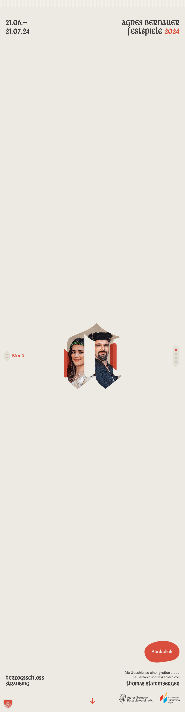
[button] (8, 704)
